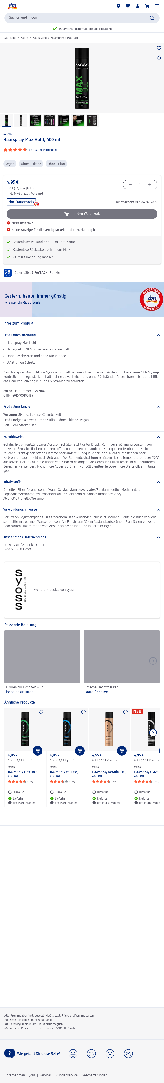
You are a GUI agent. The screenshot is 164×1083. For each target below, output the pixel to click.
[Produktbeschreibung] (82, 335)
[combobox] (82, 18)
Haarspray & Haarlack (65, 37)
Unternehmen (14, 1075)
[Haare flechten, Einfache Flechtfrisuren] (122, 663)
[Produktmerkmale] (82, 406)
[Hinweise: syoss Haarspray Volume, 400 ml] (58, 792)
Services (46, 1075)
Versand (37, 194)
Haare (24, 37)
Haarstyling (39, 37)
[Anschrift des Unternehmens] (82, 537)
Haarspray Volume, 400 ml (64, 774)
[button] (157, 6)
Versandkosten (84, 1015)
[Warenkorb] (147, 6)
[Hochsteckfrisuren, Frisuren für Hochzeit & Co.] (42, 663)
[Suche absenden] (152, 18)
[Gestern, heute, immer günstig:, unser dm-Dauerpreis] (82, 299)
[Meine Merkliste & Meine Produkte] (128, 6)
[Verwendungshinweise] (82, 509)
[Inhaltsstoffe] (82, 482)
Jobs (32, 1075)
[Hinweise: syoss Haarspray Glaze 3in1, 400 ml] (142, 792)
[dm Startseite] (12, 6)
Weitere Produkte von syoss (41, 590)
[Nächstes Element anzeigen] (153, 732)
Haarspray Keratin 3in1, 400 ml (109, 774)
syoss (7, 134)
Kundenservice (67, 1075)
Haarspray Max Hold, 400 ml (23, 774)
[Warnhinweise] (82, 437)
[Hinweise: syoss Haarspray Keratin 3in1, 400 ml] (100, 792)
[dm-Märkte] (118, 6)
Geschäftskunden (94, 1075)
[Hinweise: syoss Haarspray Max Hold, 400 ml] (16, 792)
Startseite (10, 37)
